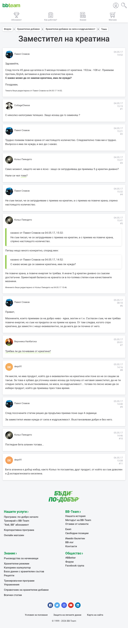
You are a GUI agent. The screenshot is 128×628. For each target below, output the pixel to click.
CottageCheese (22, 105)
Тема (104, 29)
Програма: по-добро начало (21, 516)
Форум (7, 29)
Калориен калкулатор (17, 567)
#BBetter (70, 557)
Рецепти (9, 575)
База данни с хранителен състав (24, 571)
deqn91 (18, 366)
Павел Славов (22, 54)
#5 (121, 223)
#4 (121, 194)
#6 (121, 305)
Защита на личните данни (67, 615)
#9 (121, 407)
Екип (68, 529)
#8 (121, 370)
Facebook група (74, 565)
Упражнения (11, 584)
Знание (9, 553)
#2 (121, 134)
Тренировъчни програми (19, 580)
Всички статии (13, 595)
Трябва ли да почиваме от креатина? (28, 351)
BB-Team (72, 512)
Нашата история (75, 516)
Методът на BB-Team (78, 520)
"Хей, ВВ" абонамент (16, 524)
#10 (121, 438)
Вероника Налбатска (25, 341)
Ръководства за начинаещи (21, 558)
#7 (121, 345)
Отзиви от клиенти (76, 523)
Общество (73, 553)
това (23, 175)
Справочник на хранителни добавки (26, 589)
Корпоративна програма (19, 529)
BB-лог (69, 542)
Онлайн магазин (14, 535)
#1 (121, 109)
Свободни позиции (77, 533)
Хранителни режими (16, 563)
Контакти (71, 546)
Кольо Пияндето (23, 159)
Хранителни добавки (28, 29)
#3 (121, 163)
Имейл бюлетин (75, 538)
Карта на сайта (95, 615)
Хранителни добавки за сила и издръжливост (70, 29)
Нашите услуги (15, 512)
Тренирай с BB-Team (16, 520)
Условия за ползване (36, 615)
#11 (121, 463)
